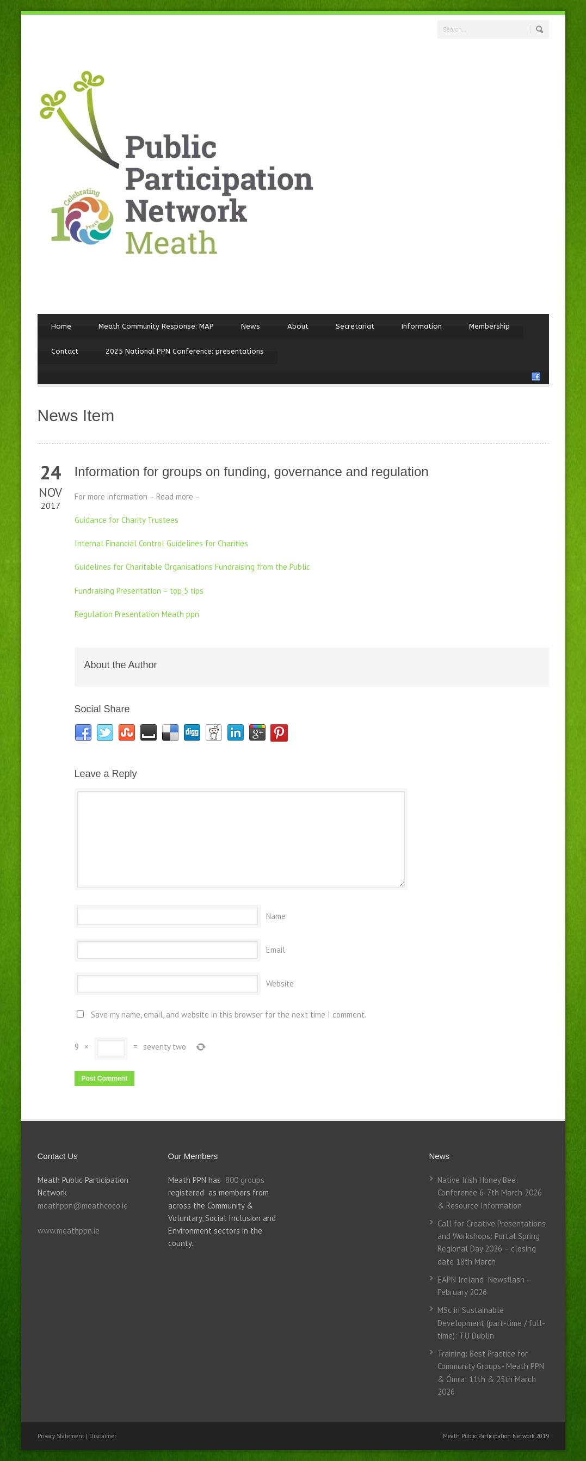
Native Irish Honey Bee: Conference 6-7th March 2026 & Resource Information (489, 1193)
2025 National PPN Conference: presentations (185, 351)
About (298, 326)
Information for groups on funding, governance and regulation (252, 471)
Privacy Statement (62, 1436)
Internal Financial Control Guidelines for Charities (161, 543)
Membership (489, 326)
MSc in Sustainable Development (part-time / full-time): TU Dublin (491, 1323)
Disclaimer (102, 1436)
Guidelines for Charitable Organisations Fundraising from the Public (192, 567)
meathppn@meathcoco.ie (83, 1205)
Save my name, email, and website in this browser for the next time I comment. (228, 1014)
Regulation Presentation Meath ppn (137, 614)
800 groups (244, 1180)
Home (61, 326)
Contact (64, 351)
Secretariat (355, 326)
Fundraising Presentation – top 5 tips (139, 590)
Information (422, 326)
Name (276, 916)
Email (275, 950)
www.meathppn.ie (69, 1230)
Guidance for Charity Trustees (126, 520)
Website (280, 983)
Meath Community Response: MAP (156, 326)
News (250, 326)
